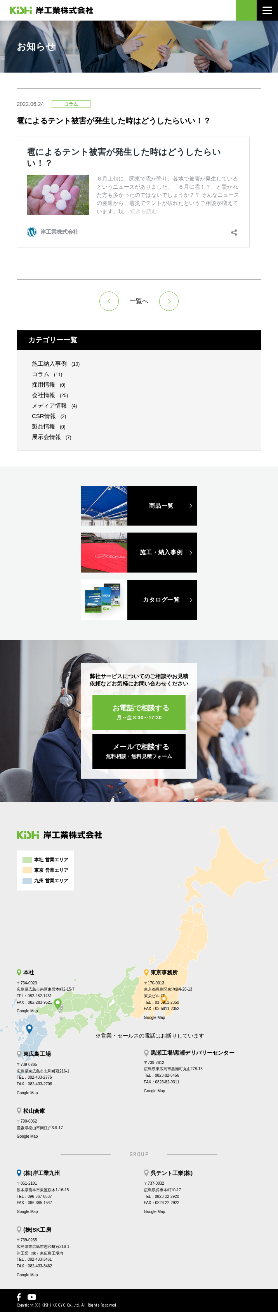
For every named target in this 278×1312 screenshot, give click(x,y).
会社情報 (50, 395)
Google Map (27, 1011)
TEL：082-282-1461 (34, 996)
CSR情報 (49, 416)
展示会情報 (51, 437)
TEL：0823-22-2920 (161, 1196)
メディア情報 (54, 405)
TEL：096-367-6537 (34, 1196)
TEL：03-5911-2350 (161, 1002)
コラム (47, 374)
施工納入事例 (56, 363)
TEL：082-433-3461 (34, 1259)
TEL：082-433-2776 (34, 1077)
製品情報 (49, 426)
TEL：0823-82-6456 (161, 1075)
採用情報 (49, 384)
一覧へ (139, 301)
